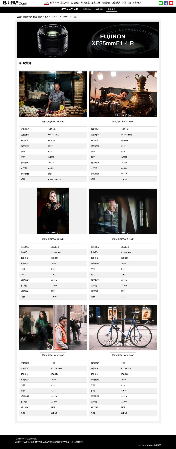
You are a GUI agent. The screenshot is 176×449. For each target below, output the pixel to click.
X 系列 (45, 17)
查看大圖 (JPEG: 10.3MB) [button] (53, 355)
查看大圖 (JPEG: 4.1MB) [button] (123, 121)
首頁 (46, 2)
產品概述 (87, 9)
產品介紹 (64, 2)
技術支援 (75, 2)
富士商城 (136, 2)
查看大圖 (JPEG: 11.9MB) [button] (53, 121)
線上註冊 (95, 2)
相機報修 (106, 2)
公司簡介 (54, 2)
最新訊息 (85, 2)
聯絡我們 (126, 2)
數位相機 (37, 17)
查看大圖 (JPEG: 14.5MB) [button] (53, 239)
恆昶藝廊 (116, 2)
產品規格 (99, 9)
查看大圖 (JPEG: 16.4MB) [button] (123, 355)
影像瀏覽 (111, 9)
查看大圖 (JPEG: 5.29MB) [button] (123, 239)
